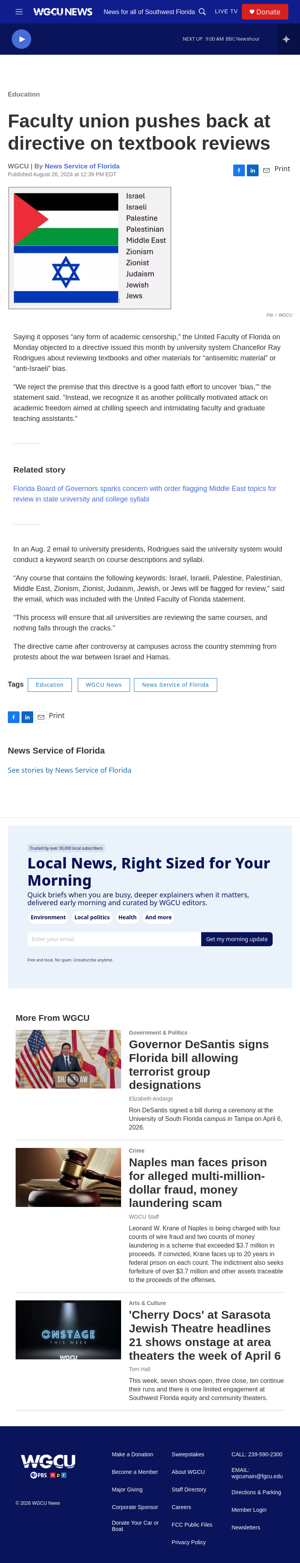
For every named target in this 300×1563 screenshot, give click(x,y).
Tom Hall (139, 1369)
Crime (137, 1151)
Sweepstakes (188, 1454)
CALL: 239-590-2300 (257, 1454)
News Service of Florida (82, 166)
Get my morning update (237, 939)
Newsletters (246, 1528)
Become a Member (135, 1472)
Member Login (249, 1510)
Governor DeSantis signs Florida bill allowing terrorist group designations (199, 1064)
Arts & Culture (147, 1303)
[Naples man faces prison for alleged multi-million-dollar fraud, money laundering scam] (68, 1177)
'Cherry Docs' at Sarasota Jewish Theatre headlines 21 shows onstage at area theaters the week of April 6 (205, 1335)
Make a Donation (132, 1454)
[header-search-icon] (202, 11)
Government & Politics (158, 1032)
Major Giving (127, 1490)
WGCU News (104, 685)
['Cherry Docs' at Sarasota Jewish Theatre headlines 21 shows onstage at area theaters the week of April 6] (68, 1329)
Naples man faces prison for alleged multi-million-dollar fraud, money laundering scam (198, 1182)
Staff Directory (189, 1490)
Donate (268, 12)
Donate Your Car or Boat (135, 1526)
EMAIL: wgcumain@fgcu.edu (257, 1473)
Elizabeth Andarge (151, 1099)
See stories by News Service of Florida (70, 770)
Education (24, 94)
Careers (181, 1507)
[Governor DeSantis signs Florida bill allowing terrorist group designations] (68, 1059)
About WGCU (188, 1472)
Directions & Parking (256, 1492)
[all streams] (288, 39)
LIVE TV (226, 11)
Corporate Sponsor (135, 1507)
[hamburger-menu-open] (19, 12)
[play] (21, 39)
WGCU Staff (144, 1217)
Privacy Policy (189, 1542)
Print (282, 168)
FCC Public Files (192, 1525)
